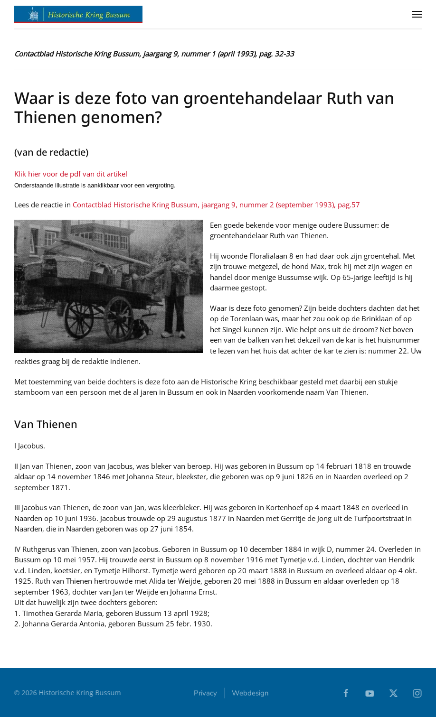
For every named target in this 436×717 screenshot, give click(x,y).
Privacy (205, 693)
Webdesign (250, 693)
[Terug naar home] (78, 14)
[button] (417, 14)
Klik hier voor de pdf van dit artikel (70, 173)
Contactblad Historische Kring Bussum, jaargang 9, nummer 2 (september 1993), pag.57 (216, 204)
